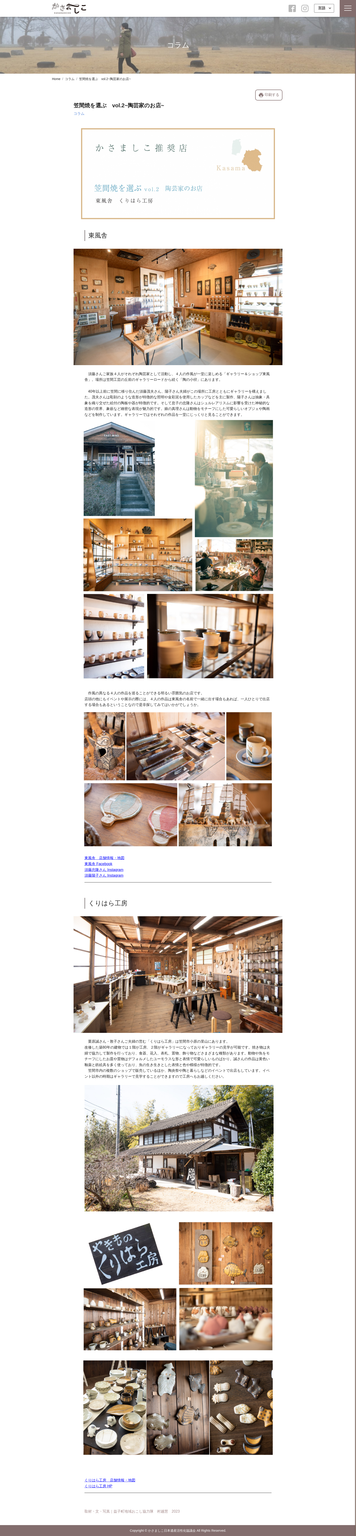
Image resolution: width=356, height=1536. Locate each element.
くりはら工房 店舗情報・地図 (109, 1480)
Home (56, 79)
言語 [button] (322, 8)
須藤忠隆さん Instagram (104, 870)
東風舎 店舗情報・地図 (104, 858)
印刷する (268, 95)
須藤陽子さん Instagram (104, 875)
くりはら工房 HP (98, 1486)
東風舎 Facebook (98, 864)
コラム (69, 79)
